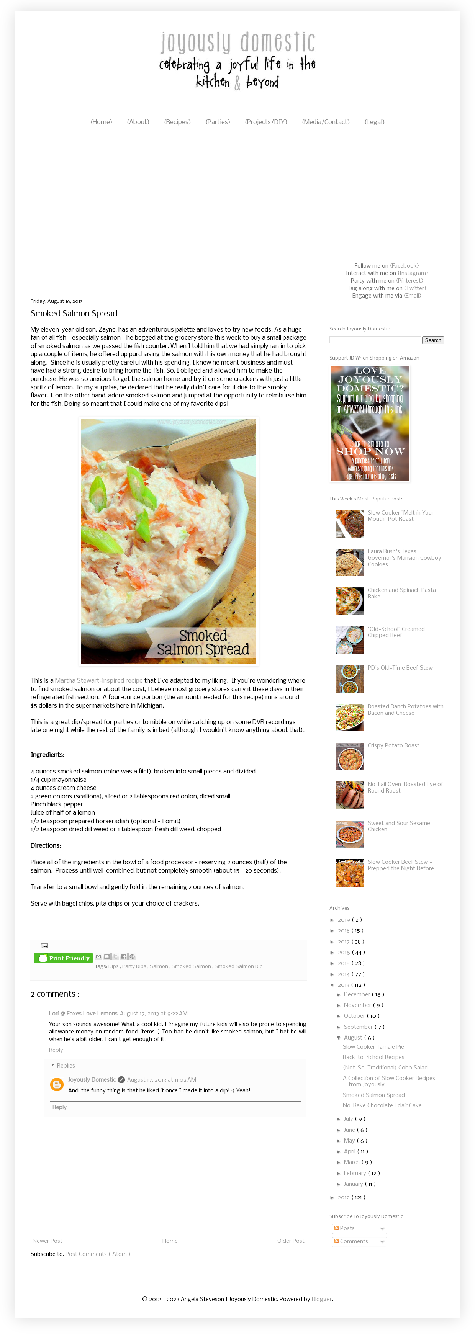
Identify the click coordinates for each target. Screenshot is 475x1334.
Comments (351, 1242)
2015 (344, 963)
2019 (345, 920)
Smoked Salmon (192, 966)
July (349, 1119)
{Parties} (217, 122)
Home (170, 1241)
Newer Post (47, 1241)
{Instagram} (413, 273)
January (354, 1184)
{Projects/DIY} (266, 122)
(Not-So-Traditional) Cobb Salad (385, 1068)
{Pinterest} (409, 281)
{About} (138, 122)
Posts (344, 1229)
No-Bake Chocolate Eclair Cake (382, 1106)
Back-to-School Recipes (374, 1057)
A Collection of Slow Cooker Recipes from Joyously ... (389, 1082)
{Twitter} (415, 289)
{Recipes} (177, 122)
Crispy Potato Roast (393, 746)
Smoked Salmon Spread (374, 1095)
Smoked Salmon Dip (239, 966)
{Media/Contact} (326, 122)
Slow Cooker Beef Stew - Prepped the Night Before (401, 865)
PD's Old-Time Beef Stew (400, 668)
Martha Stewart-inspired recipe (99, 681)
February (356, 1174)
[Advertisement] (72, 213)
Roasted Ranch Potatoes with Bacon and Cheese (406, 710)
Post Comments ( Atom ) (98, 1254)
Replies (66, 1066)
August (354, 1038)
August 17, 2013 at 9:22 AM (154, 1014)
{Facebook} (404, 266)
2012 (344, 1198)
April (350, 1152)
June (350, 1130)
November (358, 1005)
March (352, 1162)
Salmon (159, 966)
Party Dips (134, 966)
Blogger (322, 1299)
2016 (345, 953)
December (358, 995)
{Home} (101, 122)
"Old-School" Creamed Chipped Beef (396, 632)
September (359, 1027)
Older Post (291, 1241)
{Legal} (374, 122)
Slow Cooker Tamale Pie (373, 1047)
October (355, 1016)
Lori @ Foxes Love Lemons (83, 1014)
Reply (56, 1050)
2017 (344, 942)
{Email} (412, 296)
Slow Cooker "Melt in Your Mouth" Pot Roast (401, 516)
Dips (114, 966)
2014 (344, 974)
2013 (344, 985)
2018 (344, 931)
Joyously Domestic (92, 1080)
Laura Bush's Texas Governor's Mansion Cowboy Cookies (404, 558)
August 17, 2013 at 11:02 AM (161, 1080)
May (350, 1141)
